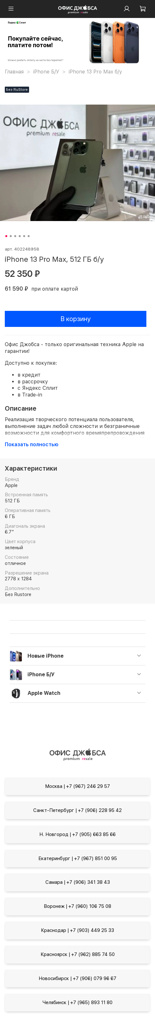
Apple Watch (43, 693)
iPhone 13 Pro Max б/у (95, 72)
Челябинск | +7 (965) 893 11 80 (77, 1002)
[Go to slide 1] (6, 236)
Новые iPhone (45, 656)
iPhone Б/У (46, 72)
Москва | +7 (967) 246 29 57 (77, 786)
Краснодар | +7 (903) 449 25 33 (77, 930)
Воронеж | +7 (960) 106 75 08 (77, 906)
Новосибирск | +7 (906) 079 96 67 (77, 978)
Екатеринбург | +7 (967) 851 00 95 (77, 858)
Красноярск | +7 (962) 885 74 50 (78, 954)
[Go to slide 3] (15, 236)
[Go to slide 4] (19, 236)
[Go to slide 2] (11, 236)
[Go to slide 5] (24, 236)
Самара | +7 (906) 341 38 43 (77, 882)
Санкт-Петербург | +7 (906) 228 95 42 (77, 810)
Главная (14, 72)
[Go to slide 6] (28, 236)
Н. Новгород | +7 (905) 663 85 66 (77, 834)
